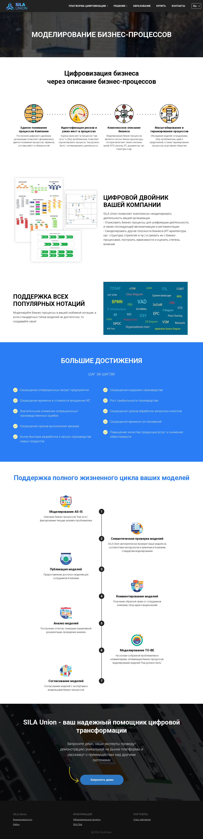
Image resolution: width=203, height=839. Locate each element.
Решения (120, 6)
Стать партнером (142, 819)
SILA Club (77, 824)
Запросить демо (101, 779)
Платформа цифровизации (88, 6)
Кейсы (16, 824)
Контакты (178, 6)
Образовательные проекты (87, 819)
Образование (142, 6)
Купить (161, 6)
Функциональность (22, 819)
